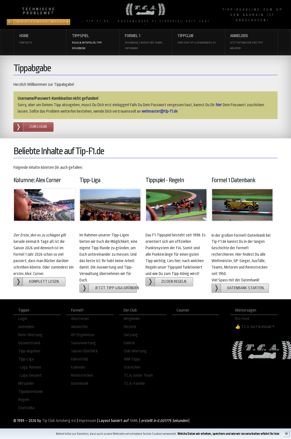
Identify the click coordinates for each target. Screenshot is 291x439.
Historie (130, 326)
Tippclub (198, 40)
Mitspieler (26, 383)
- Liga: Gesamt (30, 375)
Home (40, 40)
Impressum (87, 420)
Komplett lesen (44, 281)
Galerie (129, 343)
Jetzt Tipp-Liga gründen (116, 288)
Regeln (23, 399)
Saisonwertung (83, 343)
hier (219, 105)
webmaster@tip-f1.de (160, 111)
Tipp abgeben (29, 351)
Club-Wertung (135, 351)
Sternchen (132, 367)
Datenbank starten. (245, 288)
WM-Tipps (132, 359)
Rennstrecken (82, 375)
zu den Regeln (173, 281)
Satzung (131, 335)
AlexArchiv (79, 326)
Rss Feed (242, 318)
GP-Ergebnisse (83, 335)
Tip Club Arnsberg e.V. (59, 420)
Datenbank (79, 383)
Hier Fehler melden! (43, 22)
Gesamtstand (29, 343)
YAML (134, 420)
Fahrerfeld (79, 359)
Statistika (26, 407)
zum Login (38, 126)
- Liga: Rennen (29, 367)
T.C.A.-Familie (134, 383)
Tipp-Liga (26, 359)
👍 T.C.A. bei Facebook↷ (255, 326)
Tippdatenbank (30, 391)
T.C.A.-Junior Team (138, 375)
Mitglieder (132, 318)
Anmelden (251, 42)
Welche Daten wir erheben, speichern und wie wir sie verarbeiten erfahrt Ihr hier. (228, 434)
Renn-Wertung (30, 335)
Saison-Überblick (84, 351)
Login (22, 318)
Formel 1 (145, 42)
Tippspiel (93, 42)
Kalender (78, 367)
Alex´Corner (80, 318)
